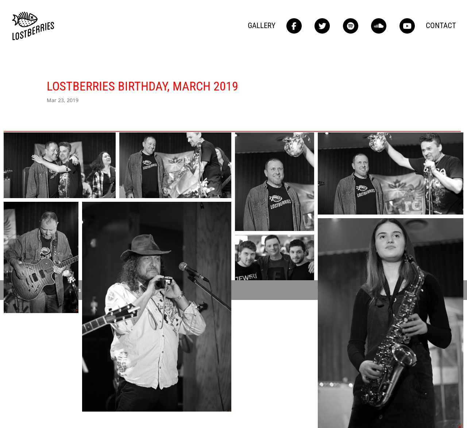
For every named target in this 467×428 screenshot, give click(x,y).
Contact (441, 26)
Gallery (261, 26)
